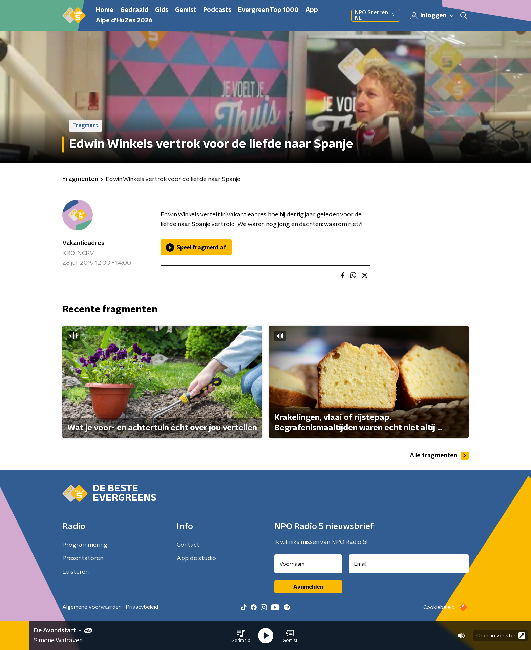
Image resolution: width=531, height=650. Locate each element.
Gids (161, 10)
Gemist (185, 10)
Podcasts (217, 10)
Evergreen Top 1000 (268, 10)
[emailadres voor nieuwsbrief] (409, 563)
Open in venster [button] (500, 635)
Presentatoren (82, 558)
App (311, 10)
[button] (241, 636)
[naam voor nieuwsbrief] (308, 563)
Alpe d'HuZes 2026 (124, 21)
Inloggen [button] (432, 15)
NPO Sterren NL (375, 15)
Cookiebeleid (438, 607)
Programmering (84, 545)
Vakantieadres (83, 243)
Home (104, 10)
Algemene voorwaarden (92, 607)
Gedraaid (134, 10)
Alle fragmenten (439, 456)
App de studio (196, 558)
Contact (188, 545)
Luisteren (75, 572)
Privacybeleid (142, 607)
